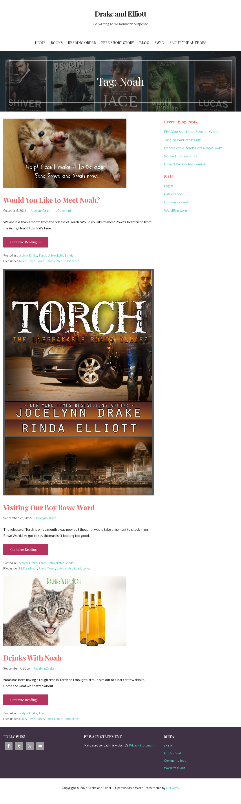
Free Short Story (117, 42)
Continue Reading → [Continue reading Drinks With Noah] (25, 700)
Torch (42, 255)
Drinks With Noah (32, 657)
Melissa (24, 568)
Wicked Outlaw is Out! (181, 156)
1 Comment (63, 210)
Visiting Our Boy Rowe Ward (49, 507)
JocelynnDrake (40, 210)
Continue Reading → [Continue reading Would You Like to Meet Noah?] (25, 242)
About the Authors (187, 42)
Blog (144, 42)
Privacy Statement (142, 745)
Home (40, 42)
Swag (159, 42)
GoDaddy (172, 788)
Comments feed (176, 202)
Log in (168, 186)
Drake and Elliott (120, 13)
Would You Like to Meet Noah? (51, 200)
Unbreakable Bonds (60, 255)
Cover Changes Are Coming (185, 164)
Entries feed (173, 194)
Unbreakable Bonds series (62, 261)
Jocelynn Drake (27, 255)
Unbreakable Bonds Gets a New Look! (193, 148)
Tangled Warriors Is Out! (182, 140)
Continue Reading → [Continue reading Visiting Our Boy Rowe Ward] (25, 549)
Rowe (31, 261)
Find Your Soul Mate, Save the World (191, 131)
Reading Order (82, 42)
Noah (22, 261)
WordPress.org (175, 210)
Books (57, 42)
